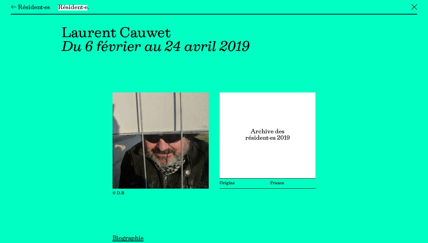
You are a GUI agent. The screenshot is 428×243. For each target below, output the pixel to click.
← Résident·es (30, 7)
